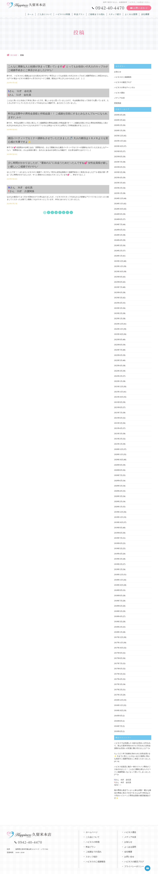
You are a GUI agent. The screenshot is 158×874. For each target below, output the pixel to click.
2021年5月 (118, 420)
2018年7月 (118, 597)
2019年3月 (118, 555)
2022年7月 (118, 348)
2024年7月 (118, 223)
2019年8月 (118, 529)
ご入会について (45, 14)
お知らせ (117, 72)
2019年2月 (118, 560)
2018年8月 (118, 591)
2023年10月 (118, 270)
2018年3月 (118, 617)
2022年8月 (118, 343)
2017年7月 (118, 659)
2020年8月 (118, 467)
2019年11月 (118, 514)
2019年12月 (118, 508)
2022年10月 (118, 332)
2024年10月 (118, 208)
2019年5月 (118, 545)
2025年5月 (118, 171)
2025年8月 (118, 156)
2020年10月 (118, 457)
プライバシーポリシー (134, 861)
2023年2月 (118, 311)
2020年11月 (118, 451)
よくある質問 (131, 14)
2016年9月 (118, 711)
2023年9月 (118, 275)
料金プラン (79, 14)
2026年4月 (118, 114)
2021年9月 (118, 400)
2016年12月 (118, 695)
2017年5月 (118, 669)
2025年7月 (118, 161)
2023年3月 (118, 306)
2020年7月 (118, 472)
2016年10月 (118, 705)
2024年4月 (118, 239)
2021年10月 (118, 394)
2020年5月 (118, 483)
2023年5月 (118, 296)
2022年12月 (118, 322)
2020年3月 (118, 493)
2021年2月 (118, 436)
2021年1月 (118, 441)
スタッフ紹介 (115, 14)
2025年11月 (118, 140)
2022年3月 (118, 368)
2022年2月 (118, 374)
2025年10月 (118, 146)
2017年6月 (118, 664)
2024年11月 (118, 203)
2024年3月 (118, 244)
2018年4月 (118, 612)
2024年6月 (118, 228)
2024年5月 (118, 234)
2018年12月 (118, 571)
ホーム (31, 14)
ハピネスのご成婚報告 (122, 77)
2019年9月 (118, 524)
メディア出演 (119, 98)
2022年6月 (118, 353)
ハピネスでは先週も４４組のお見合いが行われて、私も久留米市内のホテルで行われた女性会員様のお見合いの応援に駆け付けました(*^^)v (132, 740)
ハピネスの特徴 (63, 14)
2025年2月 (118, 187)
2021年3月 (118, 431)
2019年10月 (118, 519)
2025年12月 (118, 135)
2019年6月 (118, 540)
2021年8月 (118, 405)
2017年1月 (118, 690)
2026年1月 (118, 130)
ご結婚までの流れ (96, 14)
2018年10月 (118, 581)
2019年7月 (118, 534)
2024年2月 (118, 249)
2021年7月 (118, 410)
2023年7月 (118, 286)
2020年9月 (118, 462)
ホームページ (92, 826)
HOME (13, 55)
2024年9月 (118, 213)
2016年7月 (118, 721)
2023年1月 (118, 317)
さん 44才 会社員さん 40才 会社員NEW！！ (122, 776)
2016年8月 (118, 716)
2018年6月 (118, 602)
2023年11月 (118, 265)
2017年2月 (118, 685)
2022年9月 (118, 337)
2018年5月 (118, 607)
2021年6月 (118, 415)
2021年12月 (118, 384)
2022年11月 (118, 327)
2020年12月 (118, 446)
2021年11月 (118, 389)
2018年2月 (118, 623)
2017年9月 (118, 648)
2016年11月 (118, 700)
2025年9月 (118, 151)
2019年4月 (118, 550)
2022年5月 (118, 358)
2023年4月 (118, 301)
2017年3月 (118, 680)
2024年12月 (118, 197)
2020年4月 (118, 488)
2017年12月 (118, 633)
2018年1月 (118, 628)
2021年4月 (118, 426)
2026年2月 (118, 125)
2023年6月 (118, 291)
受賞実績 (117, 103)
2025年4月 (118, 177)
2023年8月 (118, 280)
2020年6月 (118, 477)
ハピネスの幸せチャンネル (124, 87)
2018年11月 (118, 576)
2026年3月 (118, 120)
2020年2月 (118, 498)
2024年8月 (118, 218)
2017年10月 (118, 643)
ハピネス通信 (119, 92)
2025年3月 (118, 182)
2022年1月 (118, 379)
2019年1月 (118, 565)
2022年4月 (118, 363)
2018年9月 (118, 586)
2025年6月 (118, 166)
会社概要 (145, 14)
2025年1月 (118, 192)
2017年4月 (118, 674)
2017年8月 (118, 654)
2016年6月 (118, 726)
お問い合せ (129, 851)
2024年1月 (118, 254)
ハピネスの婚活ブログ (122, 82)
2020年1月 (118, 503)
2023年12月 (118, 260)
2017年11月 (118, 638)
